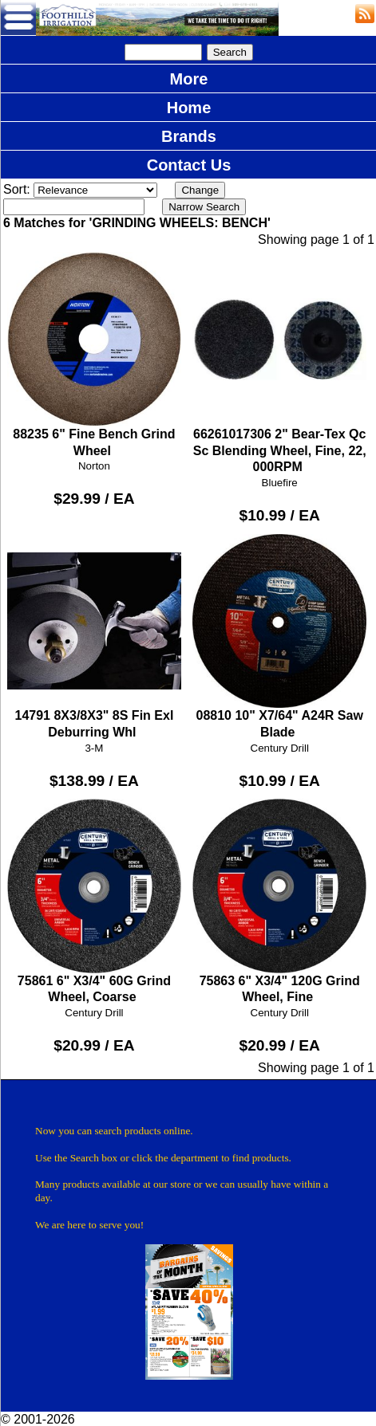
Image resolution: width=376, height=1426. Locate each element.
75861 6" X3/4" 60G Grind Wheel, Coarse (94, 901)
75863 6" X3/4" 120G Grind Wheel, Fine (279, 901)
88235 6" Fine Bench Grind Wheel (94, 354)
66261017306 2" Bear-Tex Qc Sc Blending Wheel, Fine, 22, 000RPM (279, 362)
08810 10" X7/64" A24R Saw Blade (279, 636)
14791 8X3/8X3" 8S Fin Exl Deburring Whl (94, 636)
